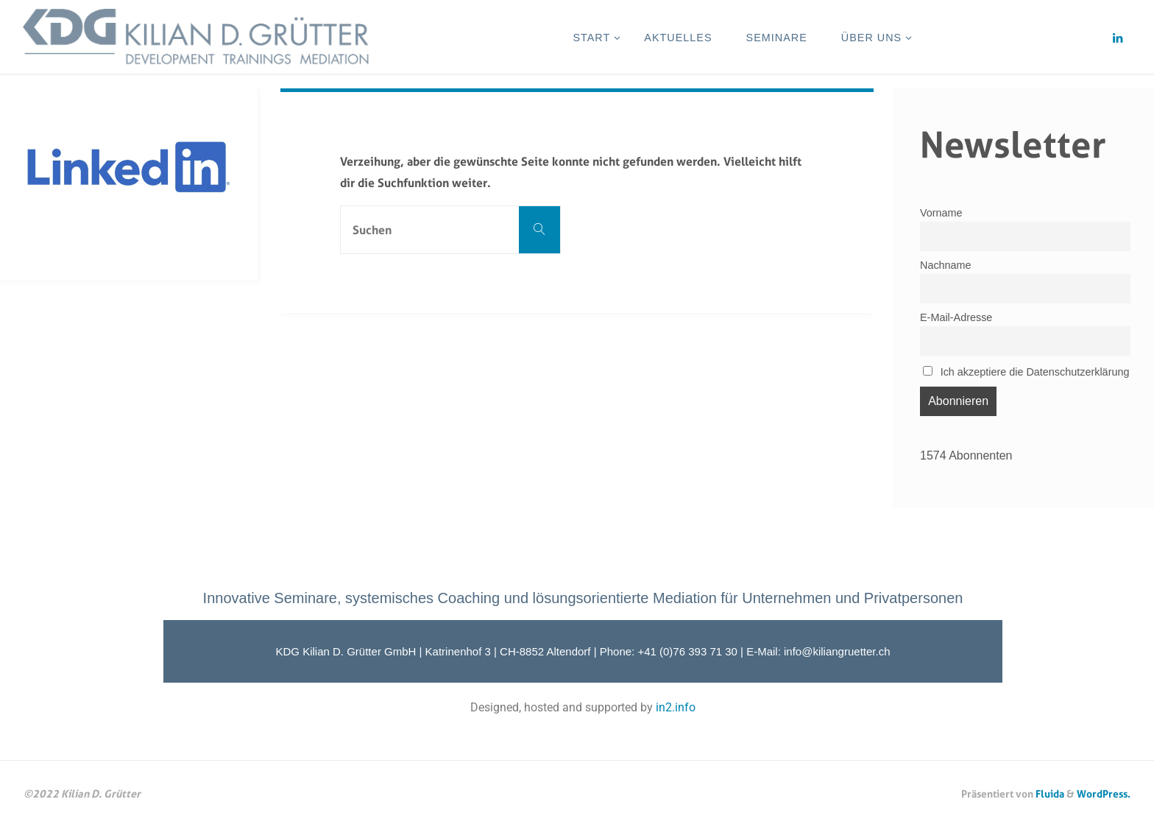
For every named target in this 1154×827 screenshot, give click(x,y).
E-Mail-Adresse (956, 317)
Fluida (1048, 793)
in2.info (675, 707)
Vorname (941, 213)
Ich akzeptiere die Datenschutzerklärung (1026, 372)
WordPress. (1103, 793)
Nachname (945, 265)
